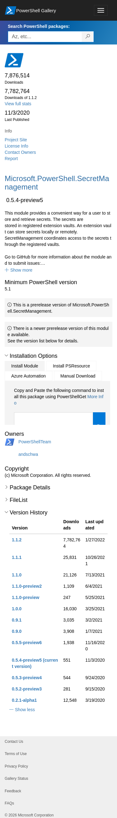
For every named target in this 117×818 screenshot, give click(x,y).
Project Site (16, 139)
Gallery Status (16, 778)
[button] (18, 270)
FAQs (9, 803)
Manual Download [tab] (78, 375)
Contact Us (14, 741)
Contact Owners (20, 152)
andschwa (28, 454)
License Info (16, 145)
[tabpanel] (59, 414)
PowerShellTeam (34, 441)
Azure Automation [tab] (28, 375)
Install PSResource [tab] (71, 365)
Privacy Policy (16, 766)
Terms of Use (16, 754)
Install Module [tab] (24, 365)
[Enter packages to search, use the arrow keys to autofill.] (45, 36)
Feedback (13, 791)
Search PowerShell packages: (39, 26)
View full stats (18, 103)
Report (11, 158)
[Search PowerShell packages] (88, 36)
